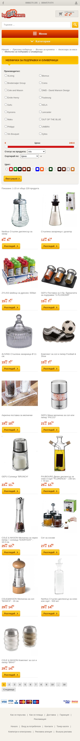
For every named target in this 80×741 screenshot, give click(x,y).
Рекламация (40, 719)
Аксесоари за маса (67, 49)
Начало (5, 49)
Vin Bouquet (12, 134)
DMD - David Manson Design (54, 90)
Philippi (9, 126)
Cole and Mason (14, 90)
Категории (40, 41)
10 (52, 684)
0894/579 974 (47, 3)
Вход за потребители (31, 726)
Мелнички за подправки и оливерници (23, 51)
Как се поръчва (17, 715)
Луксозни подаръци (22, 49)
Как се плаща (36, 715)
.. (58, 684)
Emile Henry (12, 97)
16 (64, 684)
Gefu (8, 104)
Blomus (44, 75)
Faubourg (45, 97)
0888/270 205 (31, 3)
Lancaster (45, 112)
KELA (43, 104)
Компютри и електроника (19, 732)
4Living (9, 75)
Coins (43, 83)
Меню (40, 34)
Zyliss (43, 134)
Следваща (8, 689)
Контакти (49, 726)
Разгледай (9, 246)
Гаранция (64, 715)
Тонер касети (63, 726)
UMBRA (44, 126)
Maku (9, 119)
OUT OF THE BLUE (50, 119)
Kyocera (10, 112)
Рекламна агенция (43, 732)
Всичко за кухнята (45, 49)
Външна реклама (64, 732)
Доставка (51, 715)
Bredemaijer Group (15, 83)
